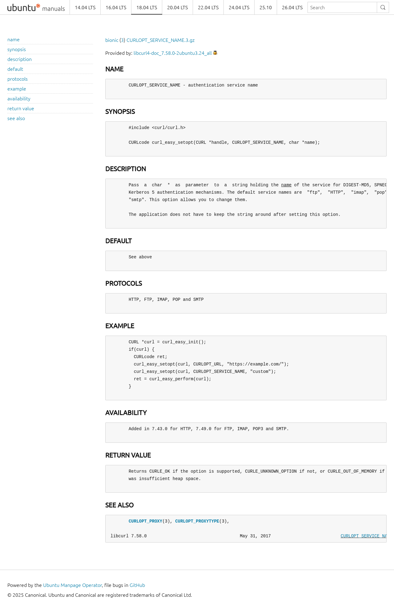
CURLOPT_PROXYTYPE (197, 521)
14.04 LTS (85, 7)
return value (20, 108)
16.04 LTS (116, 7)
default (15, 69)
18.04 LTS (146, 7)
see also (16, 118)
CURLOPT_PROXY (145, 521)
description (19, 59)
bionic (111, 40)
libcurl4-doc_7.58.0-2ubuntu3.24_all (173, 53)
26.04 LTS (292, 7)
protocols (17, 79)
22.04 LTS (208, 7)
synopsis (16, 49)
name (13, 39)
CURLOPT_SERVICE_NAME (366, 536)
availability (18, 98)
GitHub (137, 585)
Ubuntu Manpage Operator (72, 585)
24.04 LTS (239, 7)
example (16, 88)
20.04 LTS (177, 7)
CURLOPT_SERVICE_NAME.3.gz (161, 40)
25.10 (265, 7)
